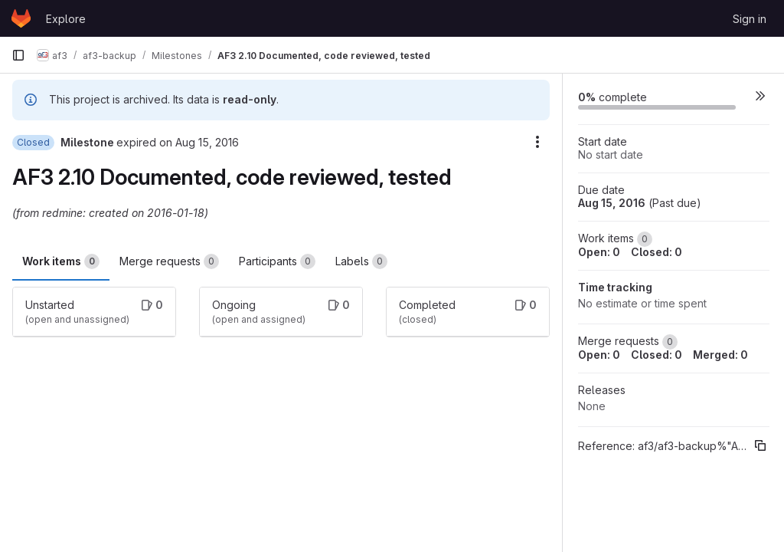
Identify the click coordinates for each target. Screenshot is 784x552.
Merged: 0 (720, 354)
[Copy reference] (760, 445)
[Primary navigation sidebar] (18, 55)
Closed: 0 (656, 251)
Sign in (749, 18)
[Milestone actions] (537, 142)
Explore (66, 18)
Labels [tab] (361, 261)
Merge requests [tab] (169, 261)
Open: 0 (599, 251)
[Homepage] (21, 18)
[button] (760, 95)
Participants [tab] (277, 261)
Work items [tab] (61, 261)
